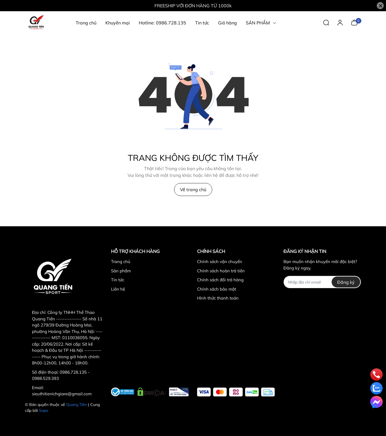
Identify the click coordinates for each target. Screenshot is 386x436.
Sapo (43, 410)
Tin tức (117, 279)
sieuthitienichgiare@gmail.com (62, 393)
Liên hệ (118, 289)
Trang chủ (120, 261)
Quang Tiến (76, 404)
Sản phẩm (121, 270)
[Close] (380, 5)
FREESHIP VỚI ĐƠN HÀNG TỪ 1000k (193, 5)
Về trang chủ (193, 189)
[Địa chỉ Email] (322, 282)
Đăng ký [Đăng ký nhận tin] (346, 282)
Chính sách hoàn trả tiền (221, 270)
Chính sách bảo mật (216, 289)
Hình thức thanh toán (218, 298)
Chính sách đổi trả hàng (220, 279)
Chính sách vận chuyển (219, 261)
